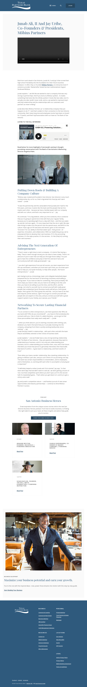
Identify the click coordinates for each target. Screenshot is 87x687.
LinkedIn (20, 680)
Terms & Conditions (61, 667)
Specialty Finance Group (45, 625)
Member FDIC (29, 683)
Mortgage (58, 620)
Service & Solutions (43, 643)
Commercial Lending (44, 612)
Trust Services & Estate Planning (62, 616)
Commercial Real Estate (45, 615)
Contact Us (41, 636)
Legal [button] (58, 654)
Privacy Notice (60, 661)
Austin (58, 643)
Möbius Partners (47, 85)
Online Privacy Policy (62, 658)
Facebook (14, 680)
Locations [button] (60, 633)
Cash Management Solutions (46, 628)
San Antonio (59, 636)
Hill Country (59, 646)
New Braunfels (60, 640)
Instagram (25, 680)
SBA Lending (41, 622)
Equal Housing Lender (40, 683)
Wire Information (43, 649)
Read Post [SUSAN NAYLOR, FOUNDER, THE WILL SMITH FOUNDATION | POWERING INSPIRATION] (20, 491)
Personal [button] (60, 608)
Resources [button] (42, 633)
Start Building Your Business (13, 590)
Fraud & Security (43, 646)
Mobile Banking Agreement (63, 664)
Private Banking (60, 612)
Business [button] (42, 608)
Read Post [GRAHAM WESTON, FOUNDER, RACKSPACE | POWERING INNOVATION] (20, 451)
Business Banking (43, 619)
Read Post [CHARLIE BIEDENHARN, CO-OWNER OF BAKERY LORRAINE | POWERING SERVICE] (53, 453)
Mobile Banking (42, 640)
